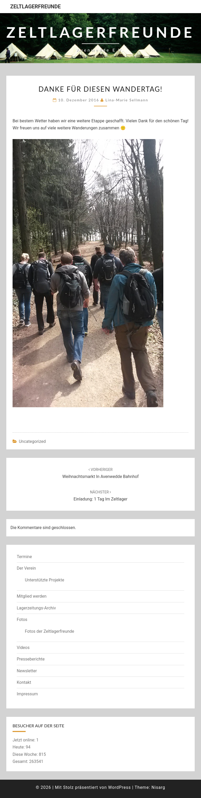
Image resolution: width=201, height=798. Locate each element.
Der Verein (26, 568)
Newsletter (27, 670)
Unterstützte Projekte (44, 579)
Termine (24, 556)
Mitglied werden (31, 596)
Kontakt (24, 682)
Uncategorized (32, 441)
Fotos (22, 619)
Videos (23, 647)
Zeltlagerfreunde (35, 6)
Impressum (27, 693)
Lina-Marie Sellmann (126, 100)
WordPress (119, 787)
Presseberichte (31, 659)
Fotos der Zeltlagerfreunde (49, 631)
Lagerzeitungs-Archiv (36, 608)
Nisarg (158, 787)
